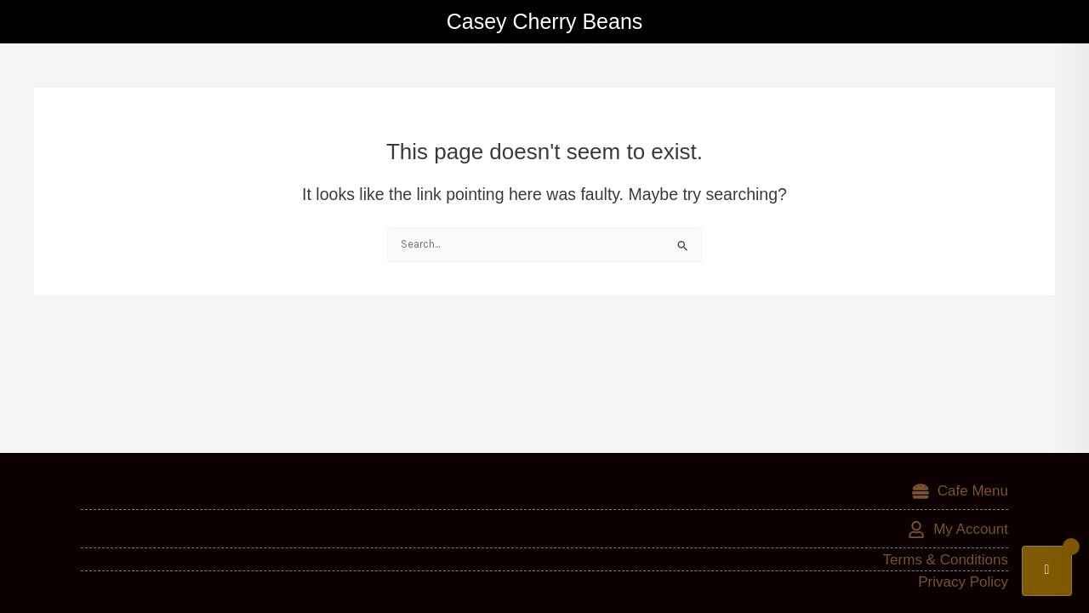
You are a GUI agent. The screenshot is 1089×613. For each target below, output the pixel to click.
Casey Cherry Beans (545, 21)
